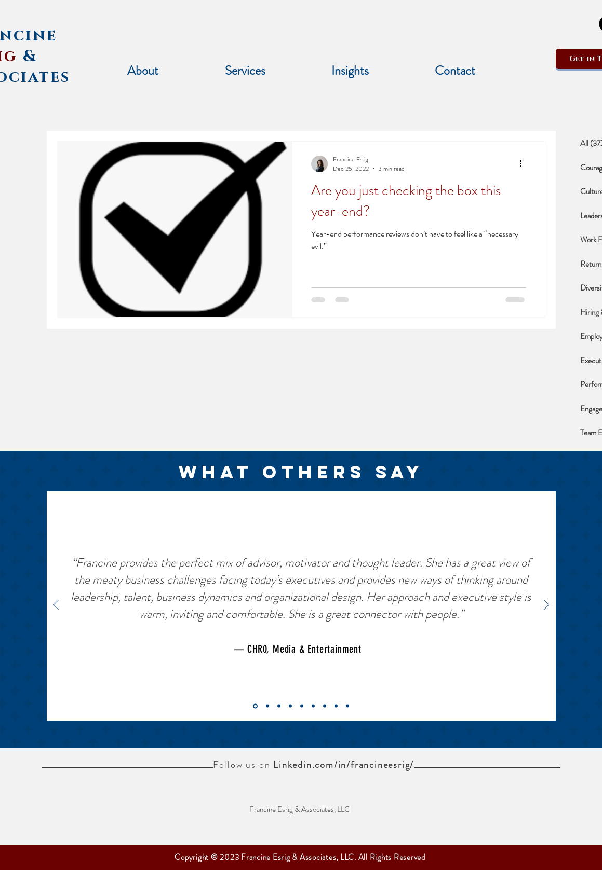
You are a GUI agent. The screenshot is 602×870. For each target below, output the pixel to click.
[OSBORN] (267, 706)
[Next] (546, 606)
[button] (245, 71)
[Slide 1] (324, 706)
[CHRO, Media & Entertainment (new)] (255, 705)
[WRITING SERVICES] (278, 706)
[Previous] (56, 606)
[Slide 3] (347, 706)
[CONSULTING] (313, 706)
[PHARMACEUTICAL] (290, 706)
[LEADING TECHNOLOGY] (301, 706)
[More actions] (524, 164)
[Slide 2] (336, 706)
